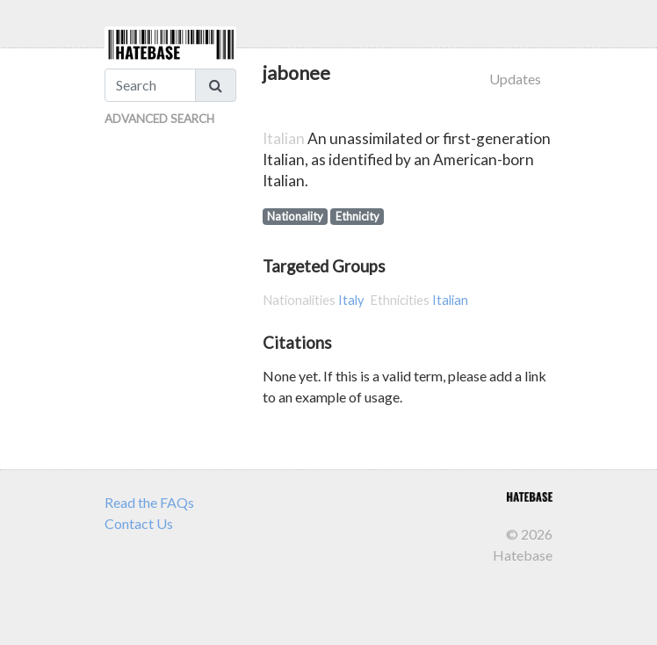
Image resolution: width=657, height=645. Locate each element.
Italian (450, 300)
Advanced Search (159, 119)
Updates (515, 78)
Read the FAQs (149, 502)
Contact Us (139, 523)
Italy (351, 300)
